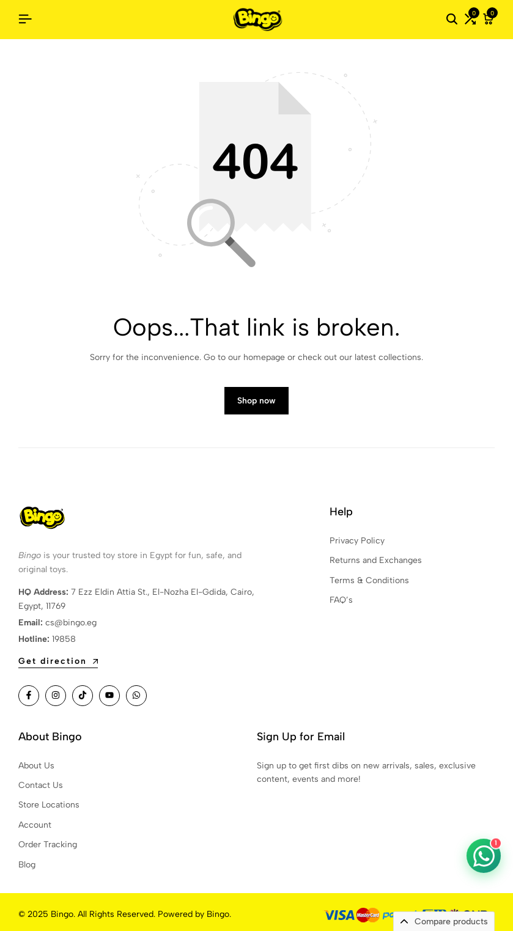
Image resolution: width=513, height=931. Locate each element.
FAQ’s (341, 600)
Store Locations (48, 805)
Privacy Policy (357, 540)
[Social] (28, 695)
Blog (26, 864)
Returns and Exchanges (376, 560)
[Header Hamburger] (25, 19)
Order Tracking (47, 844)
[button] (470, 19)
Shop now (256, 401)
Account (34, 825)
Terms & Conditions (369, 580)
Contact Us (40, 785)
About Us (36, 765)
